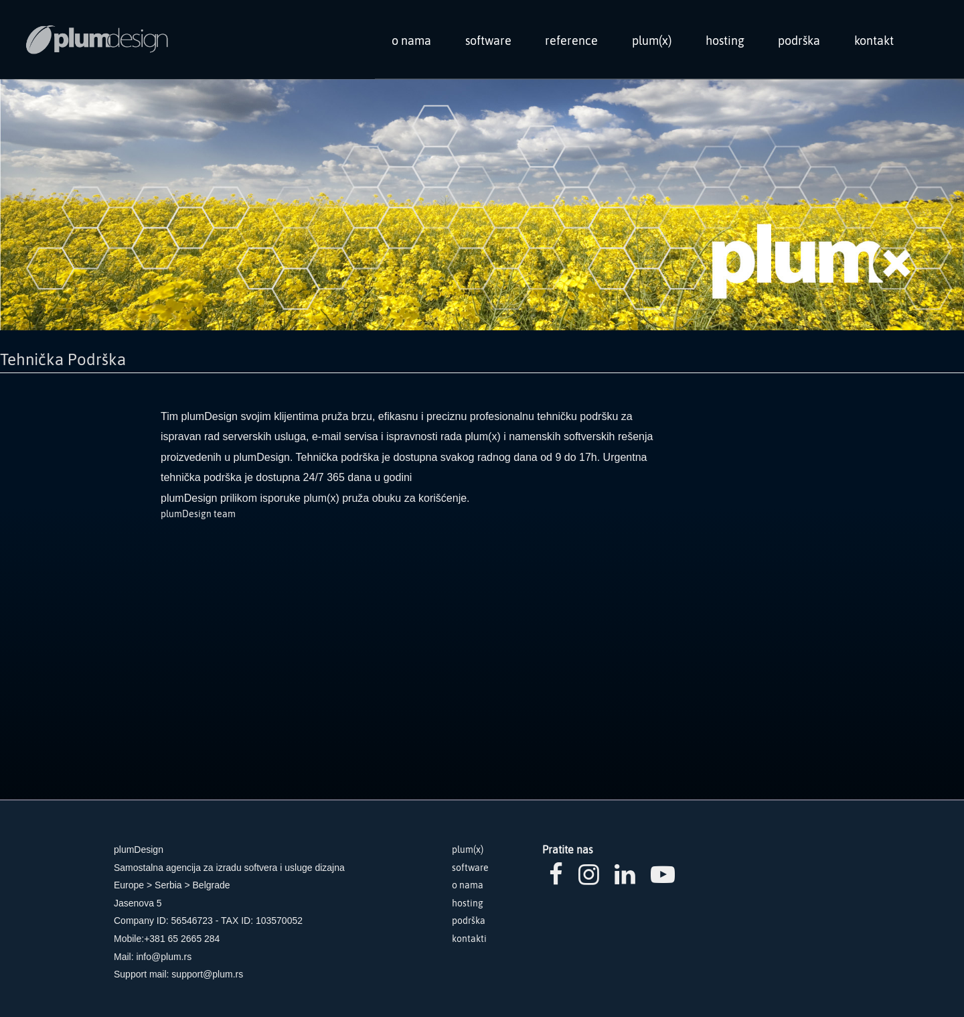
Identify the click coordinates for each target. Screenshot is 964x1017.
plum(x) (651, 40)
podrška (799, 40)
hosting (725, 40)
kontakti (469, 938)
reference (571, 40)
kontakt (874, 40)
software (488, 40)
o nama (411, 40)
